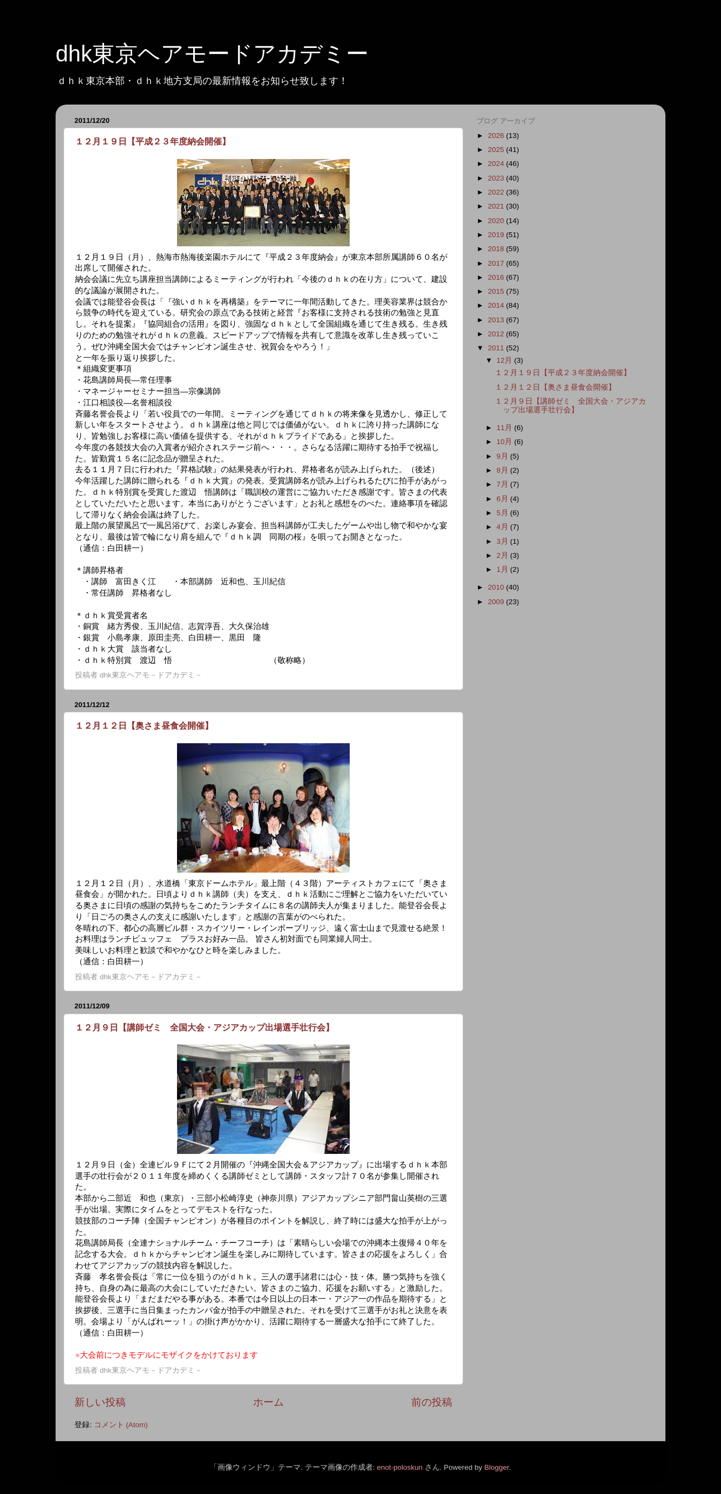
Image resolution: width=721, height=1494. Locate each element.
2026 (497, 136)
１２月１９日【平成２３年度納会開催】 (152, 141)
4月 (503, 527)
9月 (503, 456)
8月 (503, 470)
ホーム (268, 1402)
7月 (503, 484)
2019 (497, 235)
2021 (497, 206)
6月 (503, 499)
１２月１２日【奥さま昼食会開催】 (144, 725)
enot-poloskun (400, 1467)
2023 (497, 178)
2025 (497, 150)
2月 (503, 555)
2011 (497, 348)
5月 (503, 513)
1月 (503, 569)
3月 (503, 541)
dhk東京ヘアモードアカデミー (212, 53)
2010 (497, 587)
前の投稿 (431, 1402)
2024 (497, 164)
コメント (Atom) (121, 1425)
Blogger (496, 1467)
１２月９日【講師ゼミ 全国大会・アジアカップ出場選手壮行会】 (204, 1027)
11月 (505, 428)
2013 (497, 320)
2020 (497, 221)
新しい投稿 (100, 1402)
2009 (497, 602)
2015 (497, 291)
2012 (497, 334)
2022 (497, 192)
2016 (497, 277)
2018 (497, 249)
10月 (505, 442)
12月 (505, 360)
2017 (497, 263)
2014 (497, 305)
